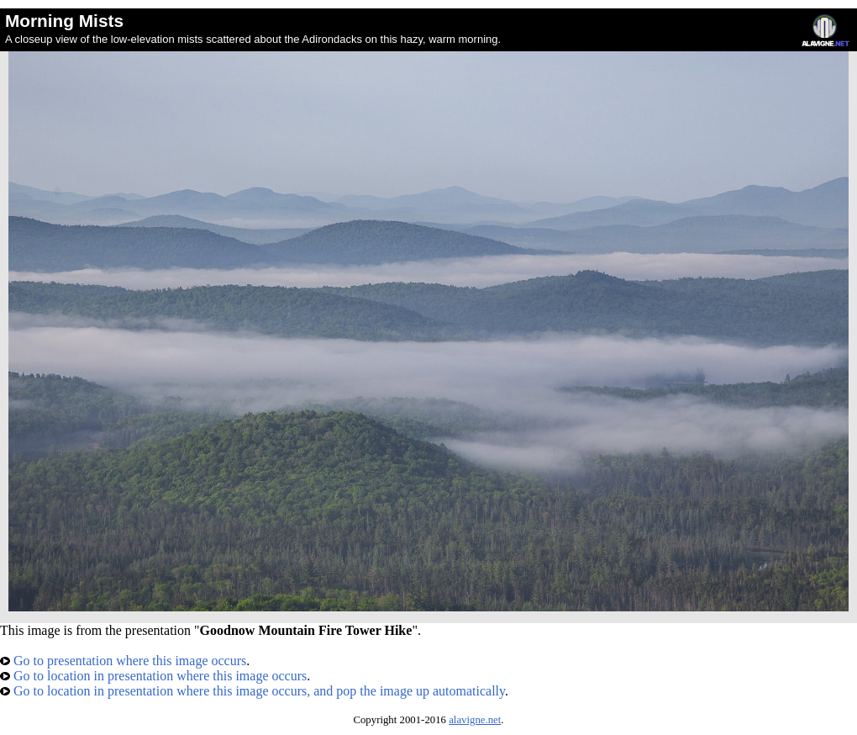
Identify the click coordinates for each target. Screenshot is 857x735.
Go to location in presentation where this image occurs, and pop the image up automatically (252, 691)
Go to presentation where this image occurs (123, 660)
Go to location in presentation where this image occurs (153, 676)
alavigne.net (475, 720)
